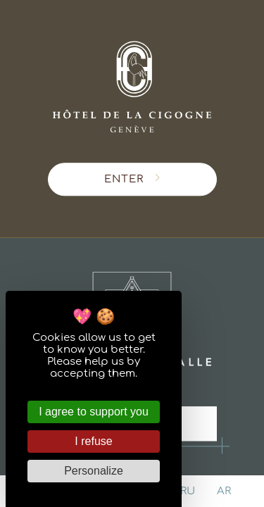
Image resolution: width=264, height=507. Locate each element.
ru (187, 491)
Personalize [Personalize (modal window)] (93, 471)
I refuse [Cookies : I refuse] (93, 441)
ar (224, 491)
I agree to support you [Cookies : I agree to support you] (94, 412)
